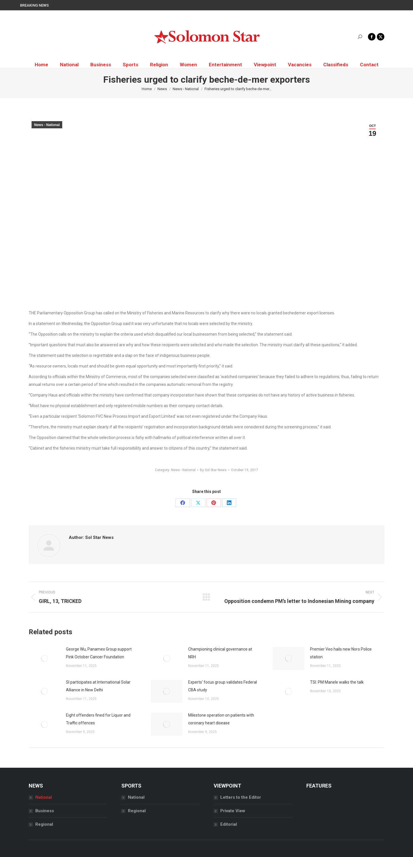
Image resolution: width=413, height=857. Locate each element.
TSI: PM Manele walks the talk (337, 682)
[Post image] (44, 658)
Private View (232, 810)
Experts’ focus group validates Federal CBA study (222, 686)
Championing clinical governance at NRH (220, 653)
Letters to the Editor (240, 797)
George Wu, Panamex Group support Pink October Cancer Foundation (99, 653)
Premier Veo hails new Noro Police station (341, 653)
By (213, 470)
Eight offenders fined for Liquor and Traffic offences (98, 719)
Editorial (228, 824)
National (43, 797)
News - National (47, 125)
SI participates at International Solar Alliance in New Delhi (98, 686)
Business (44, 810)
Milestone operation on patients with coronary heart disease (221, 719)
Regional (44, 824)
